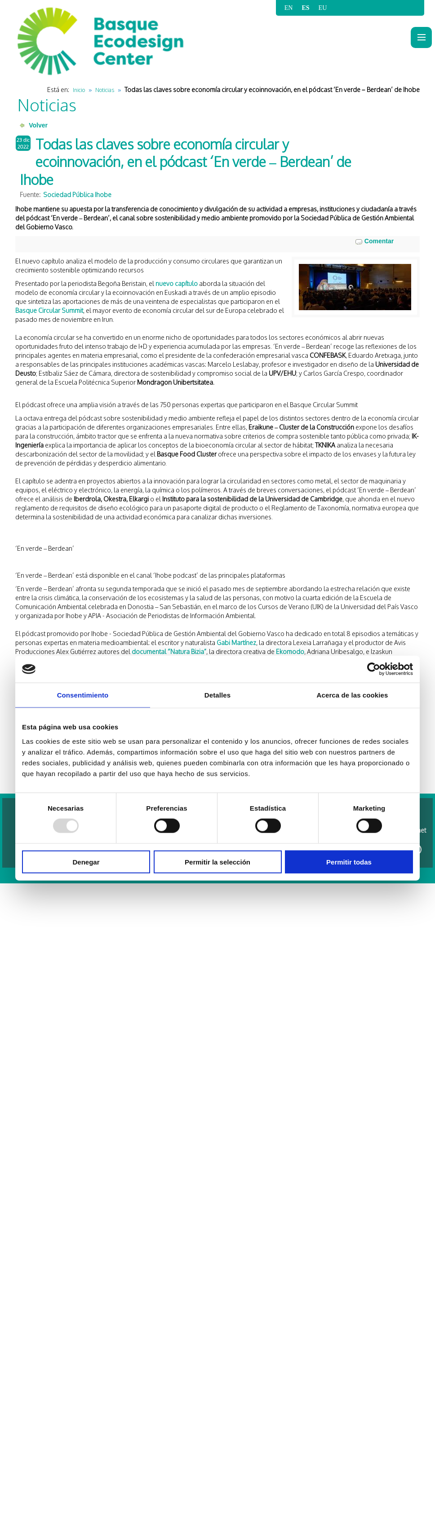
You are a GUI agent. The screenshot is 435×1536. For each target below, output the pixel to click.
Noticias (104, 90)
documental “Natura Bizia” (169, 651)
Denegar (85, 861)
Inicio (79, 90)
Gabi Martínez (236, 642)
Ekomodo (290, 651)
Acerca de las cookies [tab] (352, 695)
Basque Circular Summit (49, 310)
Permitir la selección (217, 861)
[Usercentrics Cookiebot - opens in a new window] (373, 669)
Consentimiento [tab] (83, 695)
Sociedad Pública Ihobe (77, 194)
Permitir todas (349, 861)
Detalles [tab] (217, 695)
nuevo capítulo (176, 283)
